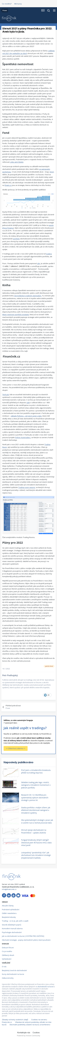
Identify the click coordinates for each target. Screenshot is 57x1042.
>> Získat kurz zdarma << (15, 748)
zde (38, 263)
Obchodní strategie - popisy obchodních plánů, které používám (26, 940)
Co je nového (7, 951)
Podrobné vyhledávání (10, 909)
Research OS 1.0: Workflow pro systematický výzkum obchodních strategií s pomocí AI (34, 797)
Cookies (36, 1032)
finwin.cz (8, 185)
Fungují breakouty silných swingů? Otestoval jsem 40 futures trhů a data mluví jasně (36, 842)
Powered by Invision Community (28, 1036)
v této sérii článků (16, 162)
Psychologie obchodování (12, 932)
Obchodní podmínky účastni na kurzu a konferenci (30, 1025)
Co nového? (7, 4)
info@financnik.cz (9, 889)
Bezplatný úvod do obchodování (14, 970)
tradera (49, 254)
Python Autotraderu (22, 437)
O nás (4, 966)
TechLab (5, 394)
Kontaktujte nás (23, 1032)
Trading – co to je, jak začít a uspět (15, 921)
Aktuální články (8, 905)
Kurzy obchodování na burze (13, 974)
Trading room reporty (26, 487)
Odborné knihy (7, 978)
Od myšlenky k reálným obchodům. (28, 296)
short (52, 172)
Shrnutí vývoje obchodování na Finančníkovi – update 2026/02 (33, 831)
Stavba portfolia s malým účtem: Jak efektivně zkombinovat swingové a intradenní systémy (35, 810)
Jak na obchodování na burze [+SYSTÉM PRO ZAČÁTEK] (23, 936)
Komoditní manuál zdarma (12, 928)
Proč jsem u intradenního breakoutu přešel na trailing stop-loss (36, 771)
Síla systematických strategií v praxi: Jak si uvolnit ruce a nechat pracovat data (37, 821)
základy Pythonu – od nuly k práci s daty (26, 416)
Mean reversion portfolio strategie (15, 314)
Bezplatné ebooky (9, 917)
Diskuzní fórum (8, 947)
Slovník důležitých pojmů (11, 925)
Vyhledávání (6, 959)
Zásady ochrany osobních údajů (15, 1020)
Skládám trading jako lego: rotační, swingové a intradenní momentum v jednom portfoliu (36, 785)
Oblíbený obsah (8, 955)
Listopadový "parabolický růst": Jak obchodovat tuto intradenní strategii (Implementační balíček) (36, 855)
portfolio (16, 239)
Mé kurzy (18, 4)
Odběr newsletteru (9, 913)
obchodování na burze (46, 986)
